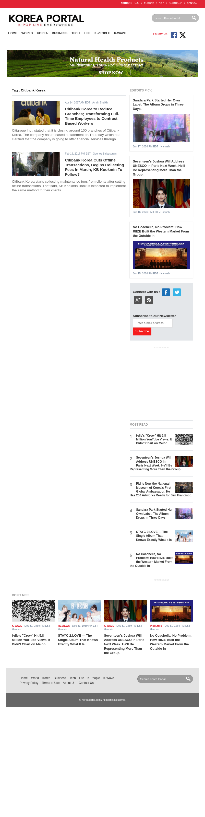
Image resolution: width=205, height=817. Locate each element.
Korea (42, 33)
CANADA (192, 3)
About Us (69, 683)
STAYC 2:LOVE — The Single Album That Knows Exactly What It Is (154, 536)
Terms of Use (51, 683)
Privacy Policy (29, 683)
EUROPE (149, 3)
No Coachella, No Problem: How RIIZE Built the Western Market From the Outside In (161, 231)
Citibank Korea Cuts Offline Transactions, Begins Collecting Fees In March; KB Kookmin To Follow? (94, 167)
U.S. (137, 3)
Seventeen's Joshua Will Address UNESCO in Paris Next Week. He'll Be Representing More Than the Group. (159, 167)
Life (87, 33)
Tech (75, 33)
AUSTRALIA (175, 3)
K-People (102, 33)
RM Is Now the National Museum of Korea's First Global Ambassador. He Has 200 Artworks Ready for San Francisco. (161, 489)
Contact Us (86, 683)
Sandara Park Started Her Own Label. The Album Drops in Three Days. (158, 104)
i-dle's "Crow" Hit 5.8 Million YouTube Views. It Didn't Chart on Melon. (154, 439)
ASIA (161, 3)
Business (59, 33)
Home (12, 33)
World (27, 33)
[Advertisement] (167, 382)
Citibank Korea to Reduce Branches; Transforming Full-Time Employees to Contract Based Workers (92, 116)
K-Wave (120, 33)
